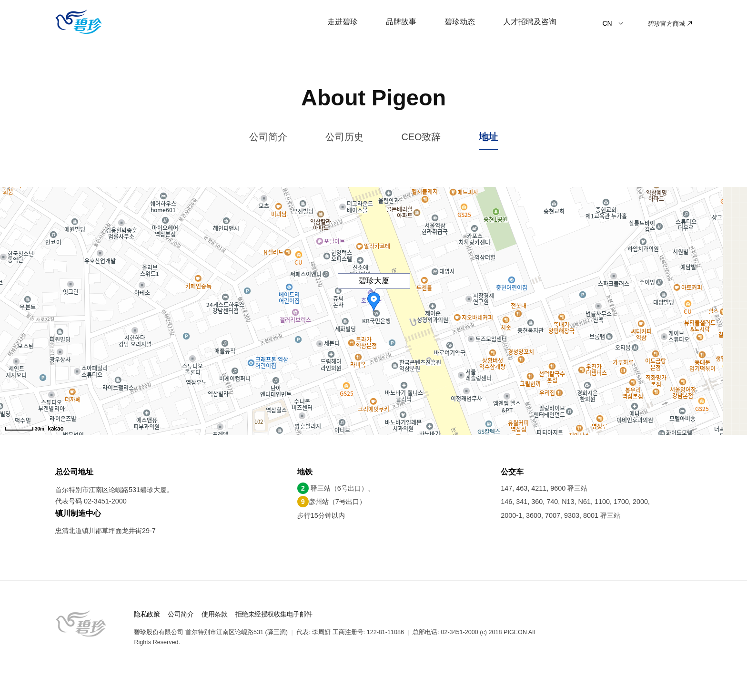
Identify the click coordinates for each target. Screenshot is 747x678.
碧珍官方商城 (670, 24)
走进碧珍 (342, 21)
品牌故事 (401, 21)
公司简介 (268, 137)
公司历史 (344, 137)
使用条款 (214, 614)
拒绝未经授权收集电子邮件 (274, 614)
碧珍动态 (459, 21)
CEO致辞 (421, 137)
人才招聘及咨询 (529, 21)
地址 (488, 137)
